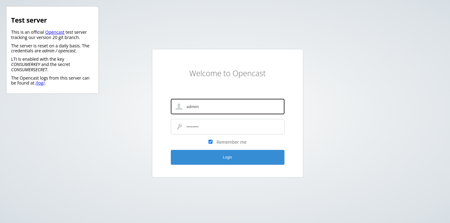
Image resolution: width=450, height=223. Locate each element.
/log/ (40, 83)
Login (227, 157)
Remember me (231, 142)
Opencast (55, 32)
